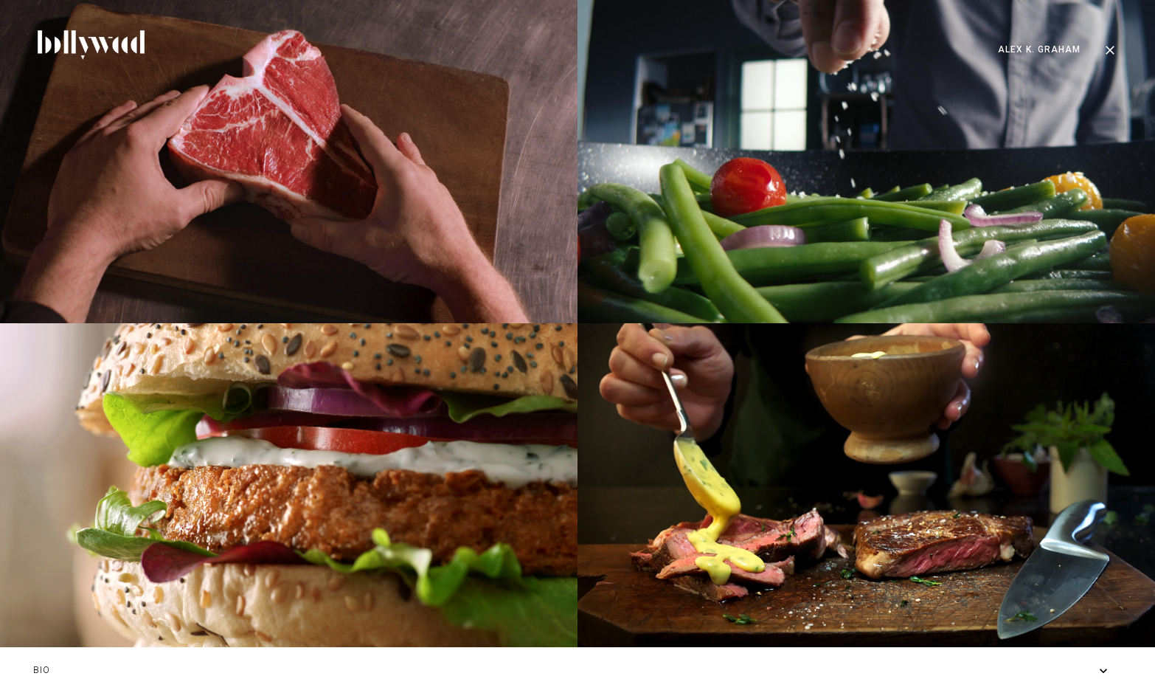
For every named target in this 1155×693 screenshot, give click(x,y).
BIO (41, 670)
